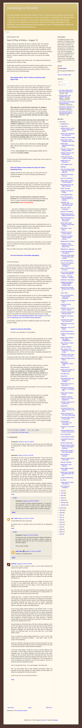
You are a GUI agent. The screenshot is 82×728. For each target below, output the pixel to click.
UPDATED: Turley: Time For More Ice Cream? (67, 355)
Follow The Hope (65, 188)
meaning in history (22, 7)
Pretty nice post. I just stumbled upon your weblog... (65, 97)
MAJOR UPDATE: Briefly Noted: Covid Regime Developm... (67, 447)
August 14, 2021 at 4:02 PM (25, 455)
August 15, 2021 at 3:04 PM (24, 563)
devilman (13, 563)
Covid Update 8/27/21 (66, 164)
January (63, 505)
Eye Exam (63, 480)
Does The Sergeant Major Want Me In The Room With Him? (68, 170)
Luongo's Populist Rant (67, 477)
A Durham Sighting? (66, 346)
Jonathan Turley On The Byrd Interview (67, 153)
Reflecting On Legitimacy (67, 249)
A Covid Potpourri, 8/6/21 (67, 436)
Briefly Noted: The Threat (67, 241)
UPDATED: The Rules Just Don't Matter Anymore (67, 237)
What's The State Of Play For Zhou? (67, 269)
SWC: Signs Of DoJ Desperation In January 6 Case (68, 350)
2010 (61, 527)
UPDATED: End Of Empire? (66, 305)
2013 (61, 519)
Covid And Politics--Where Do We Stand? (68, 418)
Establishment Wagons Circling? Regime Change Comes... (67, 284)
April (62, 498)
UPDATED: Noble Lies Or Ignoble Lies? (67, 402)
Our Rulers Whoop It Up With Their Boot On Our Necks (68, 410)
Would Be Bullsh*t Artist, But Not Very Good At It (68, 431)
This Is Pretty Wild (65, 434)
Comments (62, 85)
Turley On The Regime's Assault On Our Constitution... (67, 264)
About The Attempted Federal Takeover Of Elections (67, 198)
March (63, 500)
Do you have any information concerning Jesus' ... (67, 102)
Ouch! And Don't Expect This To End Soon (67, 320)
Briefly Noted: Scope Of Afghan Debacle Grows (67, 214)
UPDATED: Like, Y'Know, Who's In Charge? (67, 309)
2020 (61, 508)
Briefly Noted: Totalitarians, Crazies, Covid (67, 363)
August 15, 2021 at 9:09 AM (30, 535)
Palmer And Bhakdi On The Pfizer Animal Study (68, 414)
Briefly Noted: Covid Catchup (66, 465)
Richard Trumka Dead (66, 443)
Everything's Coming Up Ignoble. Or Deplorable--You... (68, 389)
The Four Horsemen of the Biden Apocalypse (24, 255)
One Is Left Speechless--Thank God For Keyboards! (67, 297)
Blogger (56, 720)
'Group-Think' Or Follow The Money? (67, 483)
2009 (61, 529)
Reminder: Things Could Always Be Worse (67, 149)
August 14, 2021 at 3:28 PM (26, 441)
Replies (15, 498)
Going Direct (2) (65, 367)
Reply (12, 450)
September (64, 124)
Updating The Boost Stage (68, 137)
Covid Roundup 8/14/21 (67, 331)
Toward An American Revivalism (20, 329)
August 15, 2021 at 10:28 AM (33, 551)
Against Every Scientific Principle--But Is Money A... (68, 289)
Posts (61, 82)
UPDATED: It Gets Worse (67, 280)
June (62, 493)
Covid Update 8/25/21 (66, 194)
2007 (61, 534)
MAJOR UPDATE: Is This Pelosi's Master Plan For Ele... (67, 130)
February (63, 502)
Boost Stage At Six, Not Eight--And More (67, 185)
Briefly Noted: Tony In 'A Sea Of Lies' (67, 384)
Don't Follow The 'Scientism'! (65, 487)
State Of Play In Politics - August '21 (67, 343)
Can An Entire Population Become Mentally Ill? (67, 272)
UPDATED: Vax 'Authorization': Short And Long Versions (67, 204)
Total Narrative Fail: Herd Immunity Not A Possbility (67, 380)
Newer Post (10, 707)
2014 (61, 517)
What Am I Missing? (66, 462)
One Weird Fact (65, 373)
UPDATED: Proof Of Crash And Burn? (66, 232)
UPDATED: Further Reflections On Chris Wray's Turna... (67, 245)
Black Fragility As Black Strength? (67, 469)
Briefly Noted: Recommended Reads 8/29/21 (67, 145)
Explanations (64, 406)
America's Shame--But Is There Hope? (67, 459)
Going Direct (64, 376)
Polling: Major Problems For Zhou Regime (67, 181)
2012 (61, 522)
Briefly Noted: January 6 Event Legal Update (67, 451)
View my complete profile (64, 74)
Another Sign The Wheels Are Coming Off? (67, 134)
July (62, 490)
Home (7, 32)
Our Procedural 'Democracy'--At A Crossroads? (66, 423)
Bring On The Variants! (67, 211)
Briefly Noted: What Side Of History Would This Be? (67, 474)
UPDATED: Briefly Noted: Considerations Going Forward (67, 257)
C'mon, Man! (64, 293)
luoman (44, 720)
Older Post (49, 707)
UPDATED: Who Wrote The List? (67, 175)
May (62, 495)
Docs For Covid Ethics (67, 178)
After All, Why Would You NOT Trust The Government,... (67, 219)
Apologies (63, 167)
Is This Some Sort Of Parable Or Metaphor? (67, 157)
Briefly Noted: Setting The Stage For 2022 (67, 370)
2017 (61, 515)
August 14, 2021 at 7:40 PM (25, 518)
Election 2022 (15, 432)
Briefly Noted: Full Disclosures (65, 161)
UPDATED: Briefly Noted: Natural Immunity (67, 312)
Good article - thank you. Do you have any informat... (66, 107)
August (63, 126)
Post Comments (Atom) (20, 710)
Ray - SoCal (14, 518)
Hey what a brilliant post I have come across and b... (66, 91)
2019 (61, 510)
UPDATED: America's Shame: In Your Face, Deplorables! (67, 398)
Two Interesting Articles (67, 260)
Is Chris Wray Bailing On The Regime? (67, 252)
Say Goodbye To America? (65, 455)
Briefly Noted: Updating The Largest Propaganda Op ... (67, 339)
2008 (61, 531)
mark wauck (19, 551)
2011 (61, 524)
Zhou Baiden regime (24, 432)
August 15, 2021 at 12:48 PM (31, 501)
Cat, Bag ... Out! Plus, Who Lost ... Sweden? (67, 276)
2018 (61, 512)
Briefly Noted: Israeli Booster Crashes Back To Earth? (67, 224)
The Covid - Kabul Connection (65, 208)
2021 (61, 122)
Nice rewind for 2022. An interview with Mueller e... (66, 112)
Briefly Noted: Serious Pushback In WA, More (67, 140)
